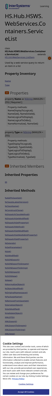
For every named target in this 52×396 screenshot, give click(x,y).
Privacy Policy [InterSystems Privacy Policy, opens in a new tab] (18, 380)
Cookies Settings (26, 385)
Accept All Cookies (26, 393)
